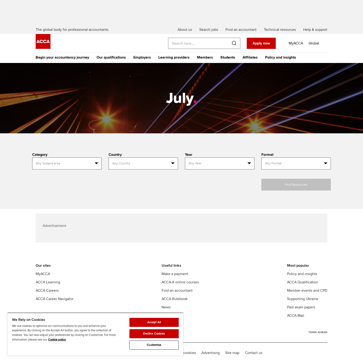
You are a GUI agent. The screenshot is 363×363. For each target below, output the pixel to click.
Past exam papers (301, 307)
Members (205, 57)
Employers (142, 57)
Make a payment (175, 274)
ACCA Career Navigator (54, 299)
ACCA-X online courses (180, 282)
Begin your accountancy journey (62, 57)
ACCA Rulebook (175, 299)
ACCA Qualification (302, 282)
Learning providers (174, 57)
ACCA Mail (295, 315)
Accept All (154, 322)
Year (188, 154)
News (166, 307)
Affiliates (250, 57)
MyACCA (43, 274)
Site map (232, 352)
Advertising (210, 352)
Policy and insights (280, 57)
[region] (95, 334)
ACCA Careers (47, 290)
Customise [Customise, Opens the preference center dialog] (154, 345)
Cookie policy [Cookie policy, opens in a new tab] (57, 339)
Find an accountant (177, 290)
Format (267, 154)
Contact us (253, 352)
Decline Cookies (154, 333)
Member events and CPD (307, 290)
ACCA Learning (48, 282)
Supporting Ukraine (302, 299)
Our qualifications (111, 57)
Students (227, 57)
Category (39, 154)
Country (115, 154)
